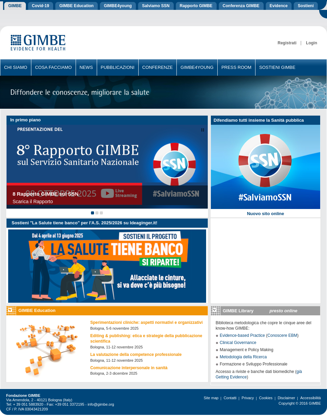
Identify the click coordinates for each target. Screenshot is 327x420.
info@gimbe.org (101, 404)
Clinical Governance (238, 342)
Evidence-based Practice (242, 335)
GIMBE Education (37, 310)
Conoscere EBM (282, 335)
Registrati (287, 43)
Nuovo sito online (265, 213)
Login (311, 43)
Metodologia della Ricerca (243, 357)
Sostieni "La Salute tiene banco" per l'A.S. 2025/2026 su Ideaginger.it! (84, 222)
